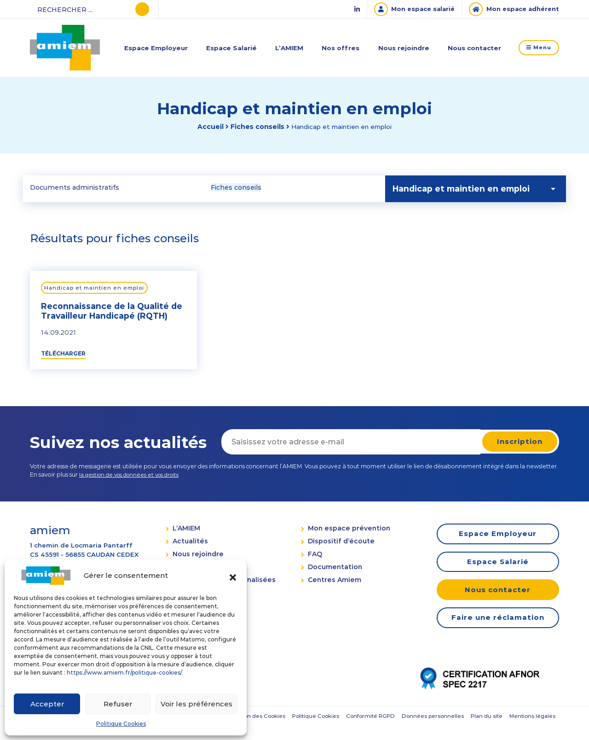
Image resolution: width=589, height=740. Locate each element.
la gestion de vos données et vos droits (132, 475)
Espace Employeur (156, 47)
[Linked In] (347, 9)
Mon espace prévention (345, 529)
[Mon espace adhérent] (511, 9)
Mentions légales (362, 730)
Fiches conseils (253, 126)
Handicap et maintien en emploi (97, 288)
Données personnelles (255, 730)
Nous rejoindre (400, 47)
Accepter (47, 703)
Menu (537, 47)
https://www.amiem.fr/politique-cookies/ (124, 672)
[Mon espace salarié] (407, 9)
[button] (232, 575)
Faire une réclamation (494, 622)
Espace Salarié (231, 47)
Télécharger (63, 354)
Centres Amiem (331, 582)
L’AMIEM (288, 47)
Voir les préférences (196, 703)
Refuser (118, 703)
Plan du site (313, 730)
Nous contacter (470, 47)
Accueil (206, 126)
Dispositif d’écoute (337, 542)
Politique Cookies (121, 723)
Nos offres (338, 47)
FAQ (311, 556)
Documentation (331, 569)
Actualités (188, 542)
